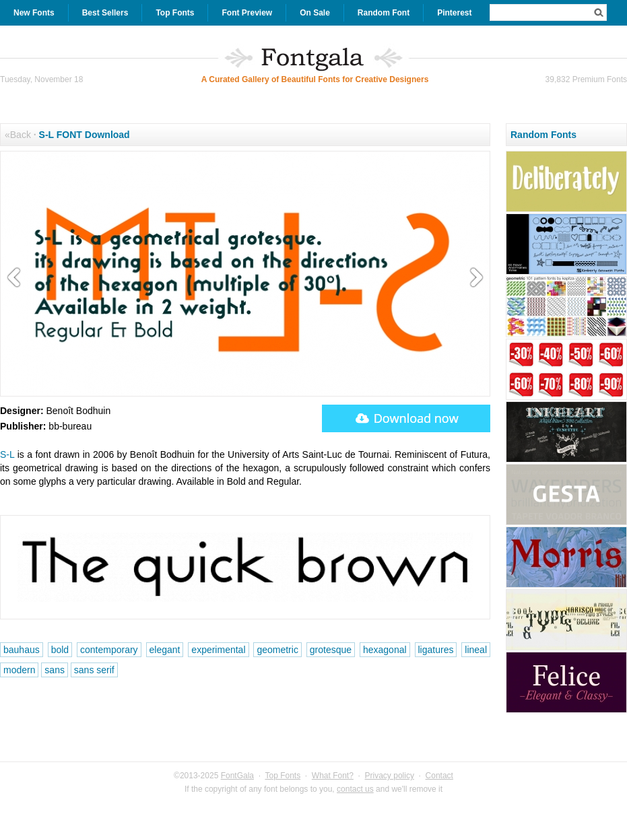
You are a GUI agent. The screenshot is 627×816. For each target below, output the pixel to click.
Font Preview (247, 13)
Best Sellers (105, 13)
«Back (18, 134)
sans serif (94, 670)
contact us (355, 789)
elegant (165, 649)
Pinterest (454, 13)
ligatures (436, 649)
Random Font (383, 13)
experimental (218, 649)
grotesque (331, 649)
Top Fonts (175, 13)
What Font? (333, 775)
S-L (7, 454)
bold (60, 649)
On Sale (315, 13)
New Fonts (34, 13)
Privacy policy (389, 775)
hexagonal (385, 649)
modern (19, 670)
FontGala (237, 775)
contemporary (109, 649)
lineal (476, 649)
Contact (439, 775)
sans (54, 670)
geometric (277, 649)
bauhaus (21, 649)
